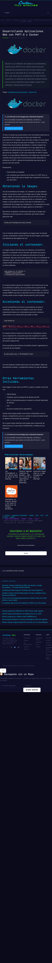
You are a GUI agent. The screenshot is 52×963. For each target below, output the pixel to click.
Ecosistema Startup (49, 648)
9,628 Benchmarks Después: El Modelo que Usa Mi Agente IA (22, 590)
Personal (26, 649)
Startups (26, 640)
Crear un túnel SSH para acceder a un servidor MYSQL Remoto (23, 520)
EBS (37, 515)
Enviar (26, 553)
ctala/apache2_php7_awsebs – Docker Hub (22, 92)
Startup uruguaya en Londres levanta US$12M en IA (19, 616)
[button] (48, 12)
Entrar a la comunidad (13, 128)
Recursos (48, 642)
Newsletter (39, 642)
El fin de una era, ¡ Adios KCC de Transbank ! (19, 522)
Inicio (2, 20)
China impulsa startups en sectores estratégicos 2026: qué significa (24, 619)
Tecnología (27, 638)
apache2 (24, 518)
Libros (37, 644)
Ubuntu (12, 517)
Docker (31, 515)
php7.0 (37, 518)
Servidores (24, 20)
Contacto (48, 640)
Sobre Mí (48, 638)
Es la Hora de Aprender (48, 653)
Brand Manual (48, 658)
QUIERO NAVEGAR (32, 690)
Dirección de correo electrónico (26, 545)
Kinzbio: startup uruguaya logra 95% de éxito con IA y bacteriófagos (25, 622)
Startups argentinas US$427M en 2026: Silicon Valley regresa (22, 611)
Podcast (38, 646)
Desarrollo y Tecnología (12, 20)
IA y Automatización (28, 643)
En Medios (49, 645)
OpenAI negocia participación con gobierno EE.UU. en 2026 (21, 614)
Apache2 (30, 20)
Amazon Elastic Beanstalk (12, 518)
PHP (42, 515)
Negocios (26, 646)
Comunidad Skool (39, 638)
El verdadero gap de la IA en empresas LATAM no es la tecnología (24, 603)
